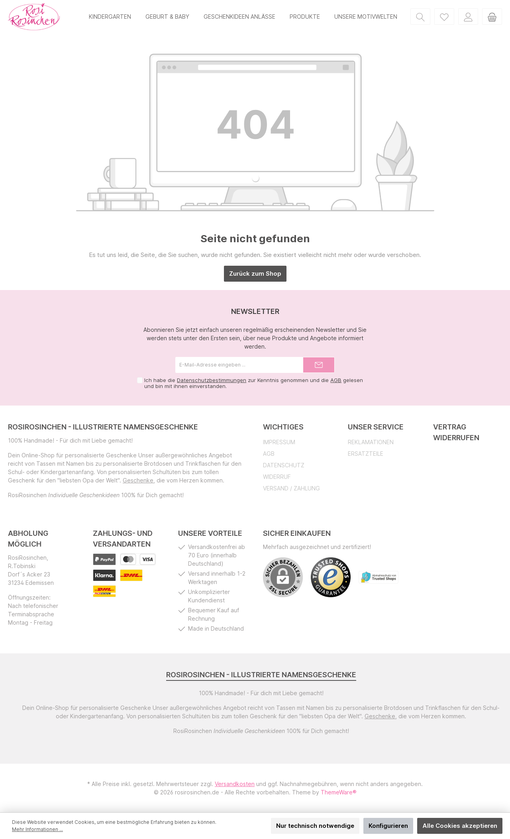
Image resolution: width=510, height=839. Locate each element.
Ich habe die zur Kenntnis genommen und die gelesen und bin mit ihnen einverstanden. (253, 383)
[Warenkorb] (492, 16)
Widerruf (277, 476)
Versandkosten (235, 783)
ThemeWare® (339, 792)
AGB (335, 380)
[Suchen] (420, 16)
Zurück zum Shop (255, 273)
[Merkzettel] (444, 16)
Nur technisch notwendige (315, 825)
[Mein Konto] (468, 16)
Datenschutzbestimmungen (211, 380)
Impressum (279, 442)
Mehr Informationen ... (37, 829)
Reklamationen (371, 442)
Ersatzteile (365, 453)
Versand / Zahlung (291, 488)
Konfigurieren (388, 825)
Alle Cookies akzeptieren (459, 825)
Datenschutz (283, 465)
